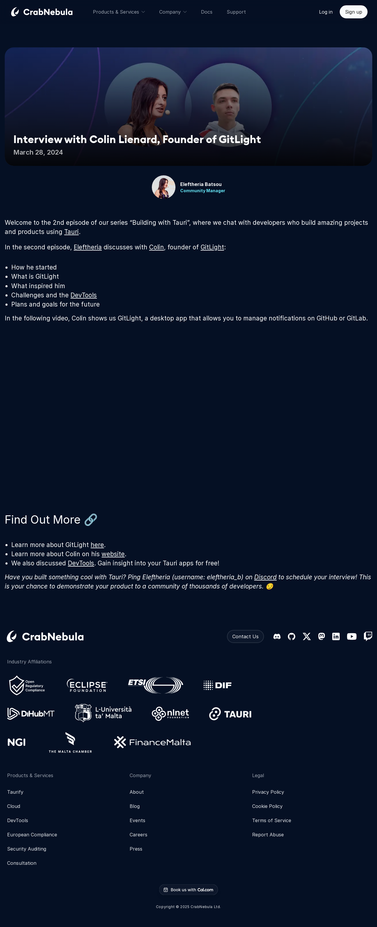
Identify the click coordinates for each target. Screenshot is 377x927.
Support (236, 12)
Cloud (13, 806)
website (113, 554)
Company (173, 12)
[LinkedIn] (336, 636)
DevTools (83, 295)
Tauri (71, 231)
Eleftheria (88, 247)
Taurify (15, 792)
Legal (258, 775)
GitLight (212, 247)
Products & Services (119, 12)
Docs (206, 12)
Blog (135, 806)
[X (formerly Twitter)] (306, 636)
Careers (138, 835)
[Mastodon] (321, 636)
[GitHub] (291, 636)
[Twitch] (368, 636)
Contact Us (245, 636)
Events (137, 820)
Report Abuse (268, 835)
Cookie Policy (267, 806)
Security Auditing (26, 849)
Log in (326, 12)
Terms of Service (271, 820)
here (97, 544)
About (137, 792)
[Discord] (277, 636)
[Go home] (48, 12)
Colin (156, 247)
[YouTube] (352, 636)
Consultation (21, 863)
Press (136, 849)
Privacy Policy (268, 792)
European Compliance (32, 835)
